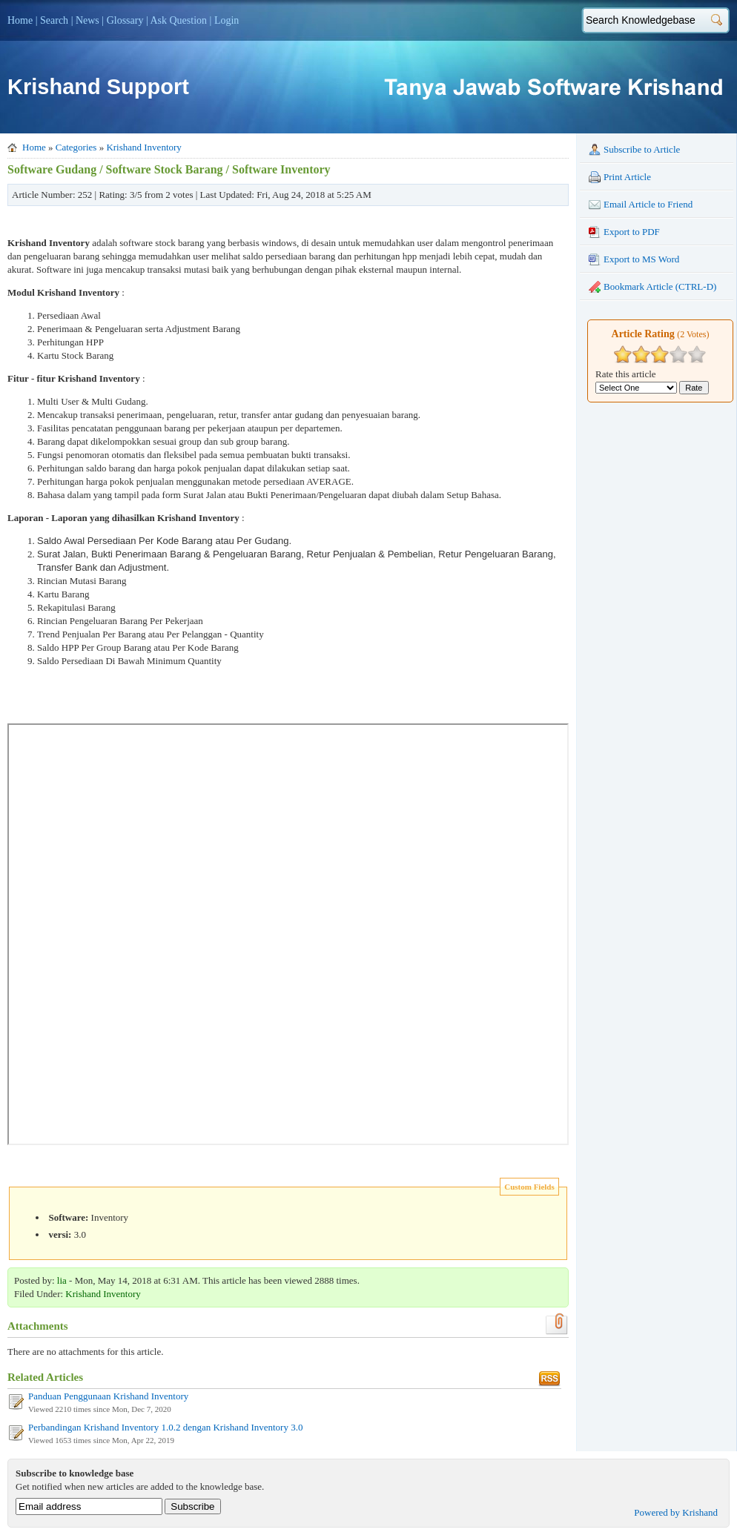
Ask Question (178, 20)
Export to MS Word (634, 259)
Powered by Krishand (676, 1512)
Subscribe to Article (634, 150)
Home (20, 20)
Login (226, 20)
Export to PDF (624, 232)
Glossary (125, 20)
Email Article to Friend (641, 204)
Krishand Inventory (143, 147)
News (87, 20)
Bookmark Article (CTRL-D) (652, 287)
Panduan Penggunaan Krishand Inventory (108, 1396)
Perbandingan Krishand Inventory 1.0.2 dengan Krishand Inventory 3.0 (165, 1427)
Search (54, 20)
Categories (76, 147)
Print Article (620, 177)
